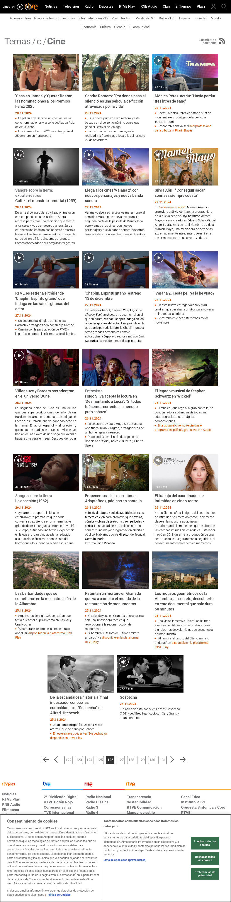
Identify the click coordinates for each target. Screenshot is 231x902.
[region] (115, 858)
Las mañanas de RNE (172, 207)
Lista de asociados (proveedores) (125, 860)
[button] (45, 759)
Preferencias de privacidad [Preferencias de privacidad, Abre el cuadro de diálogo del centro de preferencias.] (205, 873)
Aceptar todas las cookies (205, 843)
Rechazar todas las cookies (205, 858)
